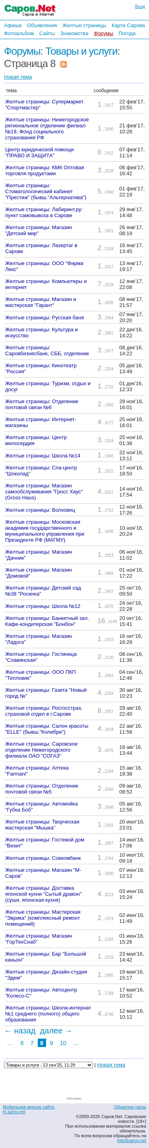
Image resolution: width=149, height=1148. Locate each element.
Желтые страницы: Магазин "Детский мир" (38, 230)
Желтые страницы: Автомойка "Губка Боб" (41, 807)
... (9, 1042)
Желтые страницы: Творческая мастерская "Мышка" (42, 825)
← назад (19, 1030)
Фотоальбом (19, 33)
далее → (56, 1030)
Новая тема (18, 77)
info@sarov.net (131, 1140)
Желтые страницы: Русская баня (44, 318)
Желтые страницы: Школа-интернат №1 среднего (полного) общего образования (48, 1014)
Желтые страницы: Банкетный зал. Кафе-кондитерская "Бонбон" (47, 621)
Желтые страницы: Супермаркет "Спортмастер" (44, 105)
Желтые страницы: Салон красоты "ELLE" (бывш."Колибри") (46, 729)
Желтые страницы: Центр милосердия (36, 440)
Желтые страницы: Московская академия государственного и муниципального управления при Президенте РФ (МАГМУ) (44, 531)
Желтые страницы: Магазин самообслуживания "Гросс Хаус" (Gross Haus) (44, 492)
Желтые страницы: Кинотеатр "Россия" (41, 368)
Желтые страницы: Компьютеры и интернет (46, 284)
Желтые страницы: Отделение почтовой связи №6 (41, 404)
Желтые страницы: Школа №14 (42, 456)
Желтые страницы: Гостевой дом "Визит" (44, 843)
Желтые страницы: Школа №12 (42, 606)
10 (63, 1042)
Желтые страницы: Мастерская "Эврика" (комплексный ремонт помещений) (42, 918)
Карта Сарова (128, 25)
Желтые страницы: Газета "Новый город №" (46, 693)
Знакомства (74, 33)
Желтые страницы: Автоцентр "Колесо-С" (41, 993)
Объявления (42, 25)
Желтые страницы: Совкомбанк (43, 858)
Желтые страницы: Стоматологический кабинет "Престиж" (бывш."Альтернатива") (45, 191)
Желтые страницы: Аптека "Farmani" (37, 771)
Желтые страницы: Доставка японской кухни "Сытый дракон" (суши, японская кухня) (43, 894)
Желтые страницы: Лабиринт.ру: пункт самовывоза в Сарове (44, 212)
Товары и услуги (81, 51)
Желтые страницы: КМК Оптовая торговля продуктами (44, 170)
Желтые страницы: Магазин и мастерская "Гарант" (40, 302)
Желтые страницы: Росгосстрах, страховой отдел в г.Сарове (44, 711)
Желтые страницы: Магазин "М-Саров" (43, 873)
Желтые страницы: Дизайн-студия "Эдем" (46, 975)
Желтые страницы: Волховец (40, 510)
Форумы (103, 33)
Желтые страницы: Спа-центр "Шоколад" (41, 471)
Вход (140, 6)
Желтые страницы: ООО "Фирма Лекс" (44, 266)
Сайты (47, 33)
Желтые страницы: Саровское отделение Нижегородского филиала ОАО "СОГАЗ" (41, 750)
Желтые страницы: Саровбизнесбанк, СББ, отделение (47, 350)
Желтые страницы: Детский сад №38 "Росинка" (43, 591)
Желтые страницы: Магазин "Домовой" (38, 573)
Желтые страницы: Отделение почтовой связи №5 (41, 789)
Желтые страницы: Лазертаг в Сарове (41, 248)
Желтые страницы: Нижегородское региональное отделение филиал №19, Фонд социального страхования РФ (47, 129)
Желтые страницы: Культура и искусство (41, 332)
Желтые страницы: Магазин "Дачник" (38, 555)
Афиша (12, 25)
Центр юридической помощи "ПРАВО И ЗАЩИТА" (39, 152)
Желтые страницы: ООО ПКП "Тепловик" (40, 675)
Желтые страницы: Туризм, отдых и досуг (48, 386)
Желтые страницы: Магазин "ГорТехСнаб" (38, 939)
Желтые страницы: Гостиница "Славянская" (41, 657)
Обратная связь (130, 1106)
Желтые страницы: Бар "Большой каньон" (45, 957)
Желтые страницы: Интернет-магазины (40, 422)
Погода (126, 33)
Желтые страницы (84, 25)
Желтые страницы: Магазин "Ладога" (38, 639)
